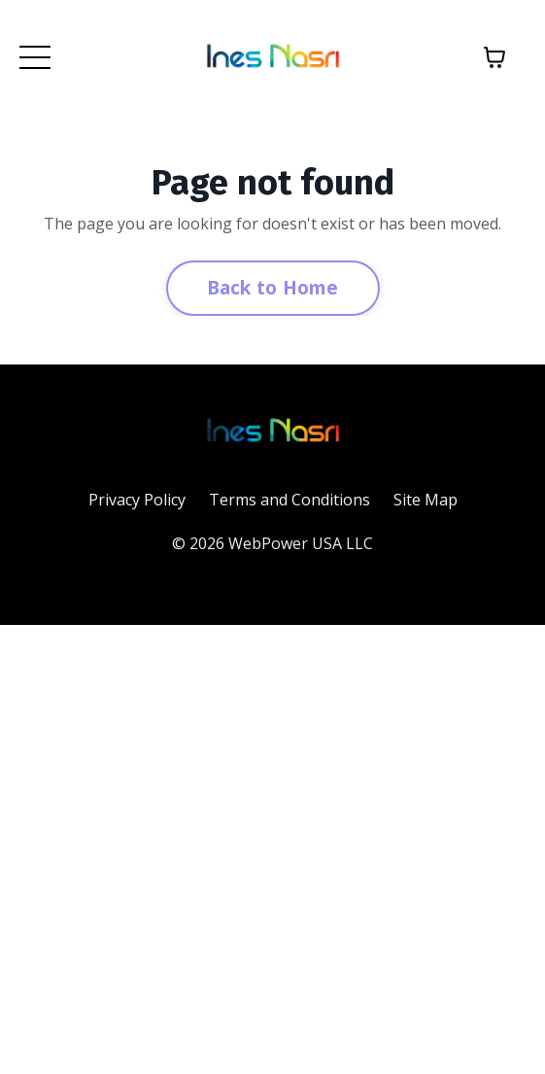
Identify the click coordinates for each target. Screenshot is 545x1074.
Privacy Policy (137, 499)
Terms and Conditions (289, 499)
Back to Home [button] (273, 287)
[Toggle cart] (494, 57)
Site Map (425, 499)
